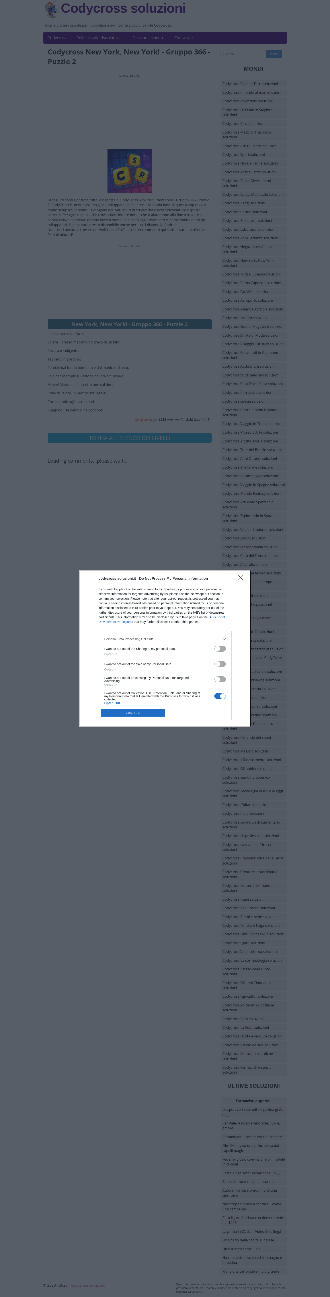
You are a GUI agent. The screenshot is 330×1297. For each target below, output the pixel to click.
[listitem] (165, 639)
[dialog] (165, 648)
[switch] (220, 649)
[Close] (242, 579)
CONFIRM (133, 713)
